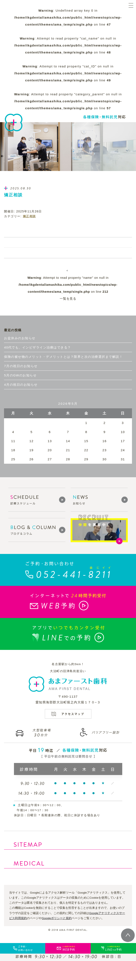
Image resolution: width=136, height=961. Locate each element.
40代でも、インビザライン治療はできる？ (37, 347)
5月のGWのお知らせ (20, 375)
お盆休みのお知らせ (20, 338)
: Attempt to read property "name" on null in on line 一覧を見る (68, 288)
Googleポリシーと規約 (57, 918)
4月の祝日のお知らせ (20, 384)
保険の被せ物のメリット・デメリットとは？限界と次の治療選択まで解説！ (63, 356)
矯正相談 (29, 216)
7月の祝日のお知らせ (20, 366)
